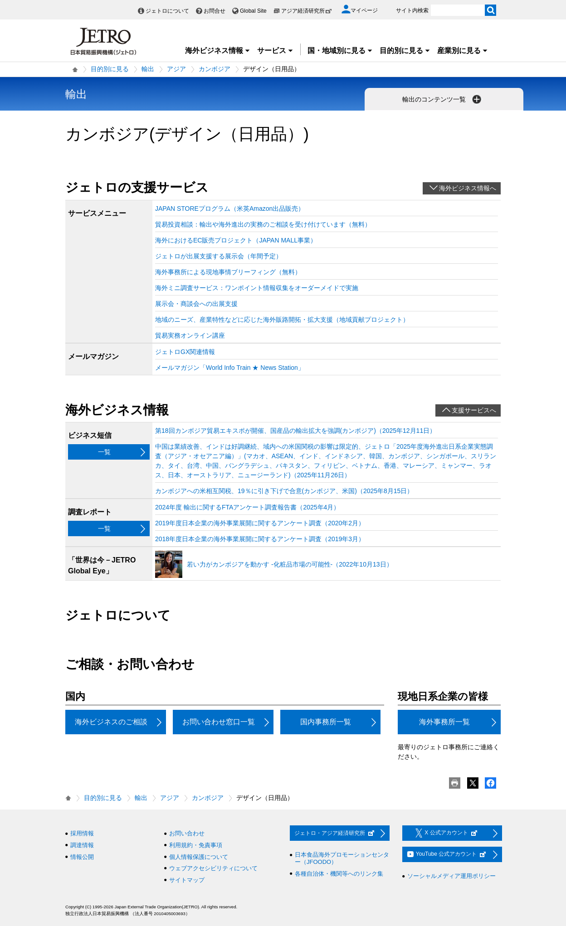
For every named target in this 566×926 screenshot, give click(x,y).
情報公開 (82, 856)
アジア (176, 69)
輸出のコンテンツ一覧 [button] (442, 99)
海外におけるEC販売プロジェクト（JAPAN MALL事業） (236, 240)
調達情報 (82, 845)
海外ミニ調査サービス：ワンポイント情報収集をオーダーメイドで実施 (256, 287)
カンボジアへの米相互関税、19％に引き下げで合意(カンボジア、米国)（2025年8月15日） (284, 491)
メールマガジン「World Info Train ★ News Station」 (229, 367)
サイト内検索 (412, 10)
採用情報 (82, 833)
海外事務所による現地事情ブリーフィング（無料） (228, 272)
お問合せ (214, 11)
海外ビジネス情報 (217, 50)
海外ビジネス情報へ (467, 188)
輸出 (148, 69)
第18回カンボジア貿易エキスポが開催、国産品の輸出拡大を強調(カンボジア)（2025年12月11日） (295, 430)
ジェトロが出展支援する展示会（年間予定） (218, 256)
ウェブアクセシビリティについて (213, 868)
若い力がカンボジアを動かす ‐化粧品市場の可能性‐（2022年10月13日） (290, 564)
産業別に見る (462, 50)
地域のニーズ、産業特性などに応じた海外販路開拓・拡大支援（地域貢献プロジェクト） (282, 319)
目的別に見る (405, 50)
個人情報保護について (198, 856)
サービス (275, 50)
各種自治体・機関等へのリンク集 (339, 873)
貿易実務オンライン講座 (190, 335)
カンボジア (214, 69)
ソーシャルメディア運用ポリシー (451, 876)
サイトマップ (187, 880)
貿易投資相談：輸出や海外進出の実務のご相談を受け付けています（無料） (263, 224)
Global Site (253, 11)
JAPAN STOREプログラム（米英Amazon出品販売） (229, 208)
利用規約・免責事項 (195, 845)
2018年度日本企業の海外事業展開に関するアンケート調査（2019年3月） (260, 539)
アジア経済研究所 (306, 11)
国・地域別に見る (340, 50)
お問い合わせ (187, 833)
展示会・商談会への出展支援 (196, 303)
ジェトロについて (167, 11)
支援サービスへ (474, 410)
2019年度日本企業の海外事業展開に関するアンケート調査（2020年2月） (260, 523)
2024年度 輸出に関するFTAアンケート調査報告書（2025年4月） (247, 507)
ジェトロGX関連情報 (185, 351)
